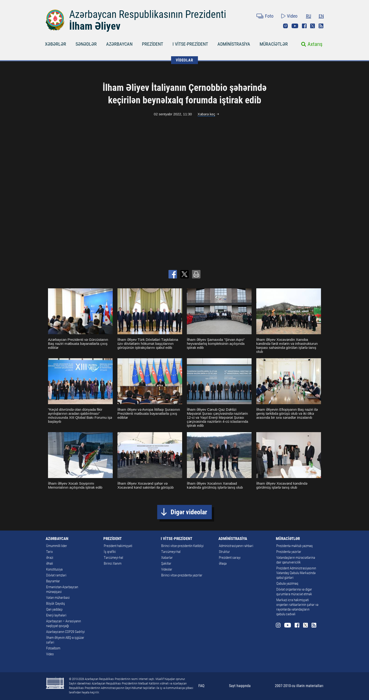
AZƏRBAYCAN (119, 44)
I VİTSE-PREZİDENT (190, 44)
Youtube (295, 26)
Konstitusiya (54, 569)
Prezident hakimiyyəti (118, 546)
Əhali (49, 563)
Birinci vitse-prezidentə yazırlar (181, 575)
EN (321, 16)
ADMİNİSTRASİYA (233, 44)
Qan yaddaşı (54, 609)
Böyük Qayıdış (55, 603)
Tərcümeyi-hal (113, 557)
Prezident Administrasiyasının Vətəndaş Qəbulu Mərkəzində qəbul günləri (296, 573)
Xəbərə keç (206, 114)
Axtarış (315, 44)
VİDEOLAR (184, 60)
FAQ (201, 686)
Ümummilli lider (56, 546)
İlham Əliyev (94, 26)
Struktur (224, 552)
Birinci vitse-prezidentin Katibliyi (182, 546)
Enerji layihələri (56, 615)
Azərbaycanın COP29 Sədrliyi (65, 632)
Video (292, 16)
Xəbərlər (167, 557)
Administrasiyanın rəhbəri (236, 546)
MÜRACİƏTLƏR (274, 44)
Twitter (312, 26)
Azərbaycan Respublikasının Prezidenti (147, 14)
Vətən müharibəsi (58, 597)
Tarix (49, 552)
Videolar (166, 569)
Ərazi (49, 557)
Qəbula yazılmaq (287, 583)
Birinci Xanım (112, 563)
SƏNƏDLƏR (86, 44)
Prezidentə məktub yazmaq (294, 546)
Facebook (304, 26)
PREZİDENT (152, 44)
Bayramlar (53, 581)
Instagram (285, 26)
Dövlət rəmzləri (56, 575)
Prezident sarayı (230, 557)
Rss (321, 26)
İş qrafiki (110, 552)
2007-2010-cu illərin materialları (299, 686)
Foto (269, 16)
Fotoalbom (53, 648)
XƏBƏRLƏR (55, 44)
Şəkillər (166, 563)
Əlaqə (223, 563)
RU (308, 16)
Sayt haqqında (240, 686)
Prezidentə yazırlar (288, 552)
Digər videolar (189, 512)
